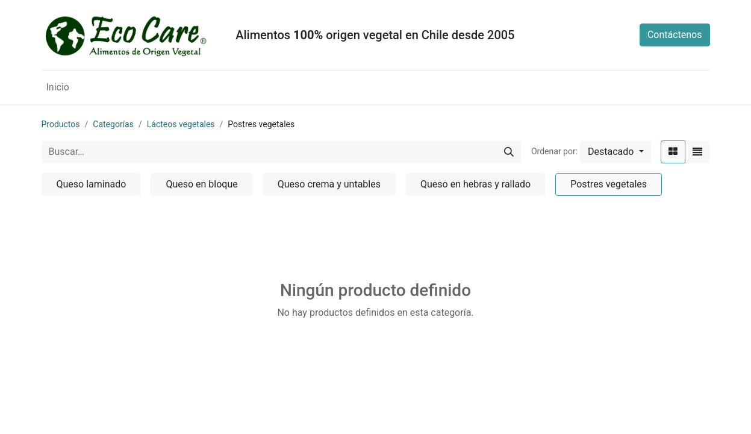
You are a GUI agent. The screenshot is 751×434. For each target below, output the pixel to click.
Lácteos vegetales (181, 124)
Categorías (113, 124)
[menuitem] (58, 87)
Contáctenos (674, 34)
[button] (615, 151)
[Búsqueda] (509, 151)
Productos (61, 124)
